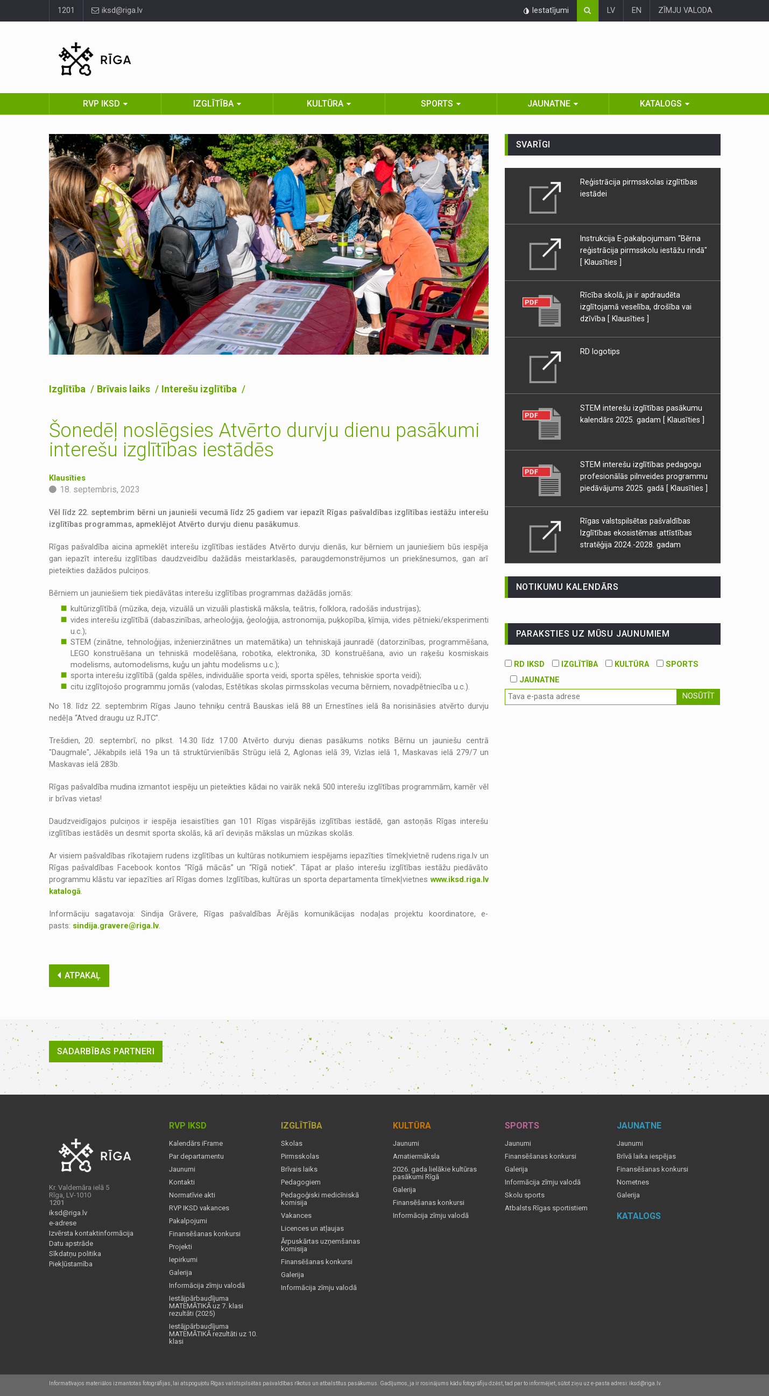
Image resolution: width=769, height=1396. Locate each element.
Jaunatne (548, 103)
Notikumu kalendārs (567, 587)
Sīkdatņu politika (75, 1254)
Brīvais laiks (124, 388)
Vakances (296, 1215)
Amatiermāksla (416, 1156)
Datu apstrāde (71, 1243)
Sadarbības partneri (106, 1051)
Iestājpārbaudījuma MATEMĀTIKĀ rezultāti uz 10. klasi (213, 1334)
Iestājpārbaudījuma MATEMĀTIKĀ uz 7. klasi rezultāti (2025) (206, 1306)
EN (636, 10)
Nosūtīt (698, 696)
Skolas (291, 1143)
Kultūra (325, 103)
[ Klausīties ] (601, 262)
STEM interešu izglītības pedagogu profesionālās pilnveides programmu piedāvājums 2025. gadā (644, 476)
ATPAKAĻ (79, 975)
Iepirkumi (183, 1260)
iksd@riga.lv (117, 10)
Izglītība (213, 103)
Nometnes (633, 1182)
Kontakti (182, 1182)
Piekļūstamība (71, 1264)
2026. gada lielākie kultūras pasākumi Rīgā (435, 1173)
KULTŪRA (627, 664)
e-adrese (62, 1223)
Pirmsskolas (300, 1156)
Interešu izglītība (200, 388)
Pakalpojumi (188, 1221)
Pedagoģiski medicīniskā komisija (320, 1199)
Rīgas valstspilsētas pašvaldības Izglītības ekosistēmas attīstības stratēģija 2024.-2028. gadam (636, 533)
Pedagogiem (301, 1182)
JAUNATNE (535, 680)
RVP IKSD (101, 103)
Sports (437, 103)
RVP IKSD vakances (199, 1208)
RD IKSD (525, 664)
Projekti (180, 1247)
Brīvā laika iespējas (646, 1156)
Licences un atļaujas (312, 1228)
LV (611, 10)
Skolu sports (525, 1195)
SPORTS (678, 664)
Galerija (180, 1273)
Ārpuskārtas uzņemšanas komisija (320, 1245)
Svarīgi (533, 144)
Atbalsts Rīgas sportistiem (546, 1208)
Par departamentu (196, 1156)
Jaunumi (182, 1169)
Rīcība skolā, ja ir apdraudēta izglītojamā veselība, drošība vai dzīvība (636, 307)
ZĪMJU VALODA (685, 10)
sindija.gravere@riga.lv (116, 925)
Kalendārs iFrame (196, 1143)
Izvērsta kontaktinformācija (91, 1233)
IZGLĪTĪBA (575, 664)
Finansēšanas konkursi (205, 1234)
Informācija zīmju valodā (207, 1285)
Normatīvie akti (192, 1195)
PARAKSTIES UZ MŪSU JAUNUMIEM (593, 634)
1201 (66, 10)
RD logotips (600, 351)
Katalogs (661, 103)
